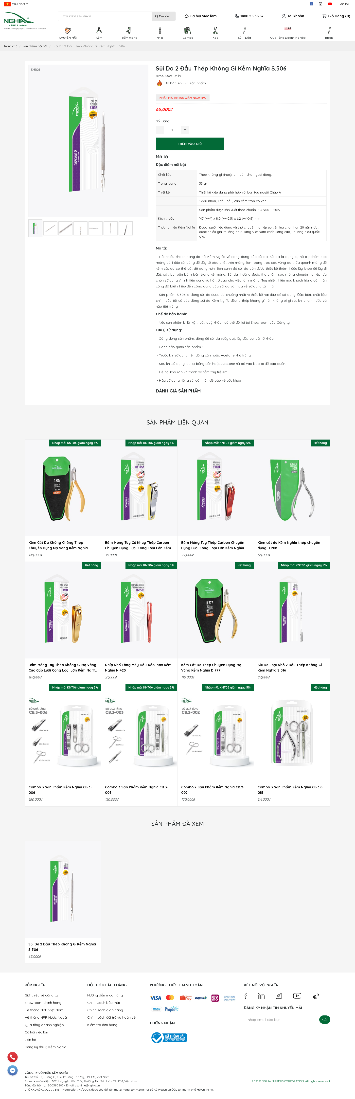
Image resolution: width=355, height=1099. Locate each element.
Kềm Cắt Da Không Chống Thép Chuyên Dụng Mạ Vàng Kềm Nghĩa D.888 (58, 545)
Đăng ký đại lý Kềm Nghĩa (45, 1047)
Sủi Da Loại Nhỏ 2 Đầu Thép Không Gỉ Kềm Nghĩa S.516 (290, 668)
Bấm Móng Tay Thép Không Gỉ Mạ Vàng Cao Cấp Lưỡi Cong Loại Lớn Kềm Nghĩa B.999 (63, 668)
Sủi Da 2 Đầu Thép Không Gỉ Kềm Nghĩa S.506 (62, 947)
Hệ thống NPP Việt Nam (44, 1010)
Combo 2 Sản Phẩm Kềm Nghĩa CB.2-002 (213, 790)
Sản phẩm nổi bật (38, 46)
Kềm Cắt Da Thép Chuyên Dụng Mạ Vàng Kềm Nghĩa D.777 (211, 668)
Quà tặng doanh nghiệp (44, 1025)
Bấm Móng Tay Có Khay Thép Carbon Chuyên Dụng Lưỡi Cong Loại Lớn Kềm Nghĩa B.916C (138, 545)
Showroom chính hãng (43, 1002)
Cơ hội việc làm (203, 16)
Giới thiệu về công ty (41, 995)
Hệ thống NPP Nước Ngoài (46, 1017)
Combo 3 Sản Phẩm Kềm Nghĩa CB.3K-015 (290, 790)
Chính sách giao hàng (105, 1010)
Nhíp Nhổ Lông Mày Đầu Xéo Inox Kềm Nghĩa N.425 (138, 668)
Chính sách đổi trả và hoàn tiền (112, 1017)
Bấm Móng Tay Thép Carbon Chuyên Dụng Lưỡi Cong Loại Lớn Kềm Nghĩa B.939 (212, 545)
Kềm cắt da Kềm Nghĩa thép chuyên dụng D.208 (289, 545)
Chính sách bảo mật (103, 1002)
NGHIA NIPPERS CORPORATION (283, 1081)
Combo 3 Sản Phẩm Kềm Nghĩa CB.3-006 (60, 790)
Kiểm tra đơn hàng (102, 1025)
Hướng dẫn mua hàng (105, 995)
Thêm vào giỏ (190, 144)
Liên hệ (343, 4)
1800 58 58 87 (252, 16)
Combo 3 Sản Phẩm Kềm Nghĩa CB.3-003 (136, 790)
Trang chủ (11, 46)
